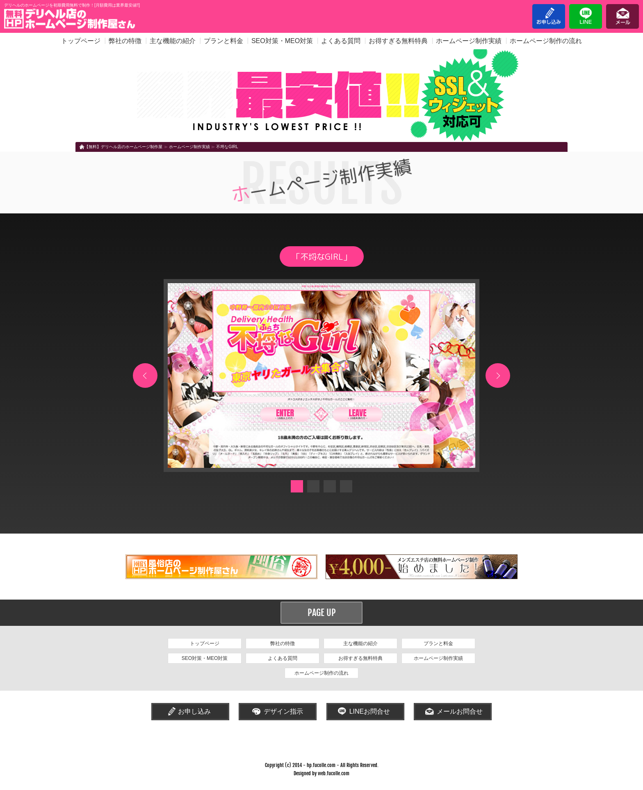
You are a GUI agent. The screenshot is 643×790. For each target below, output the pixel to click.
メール (622, 16)
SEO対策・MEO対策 (282, 40)
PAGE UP (322, 612)
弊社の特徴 (125, 40)
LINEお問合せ (369, 711)
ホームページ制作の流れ (546, 40)
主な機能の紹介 (173, 40)
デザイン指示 (283, 711)
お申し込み (548, 16)
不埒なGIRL (227, 146)
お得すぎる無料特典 (398, 40)
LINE (585, 16)
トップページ (80, 40)
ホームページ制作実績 (469, 40)
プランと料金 (223, 40)
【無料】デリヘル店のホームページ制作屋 (123, 146)
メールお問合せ (460, 711)
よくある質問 (340, 40)
